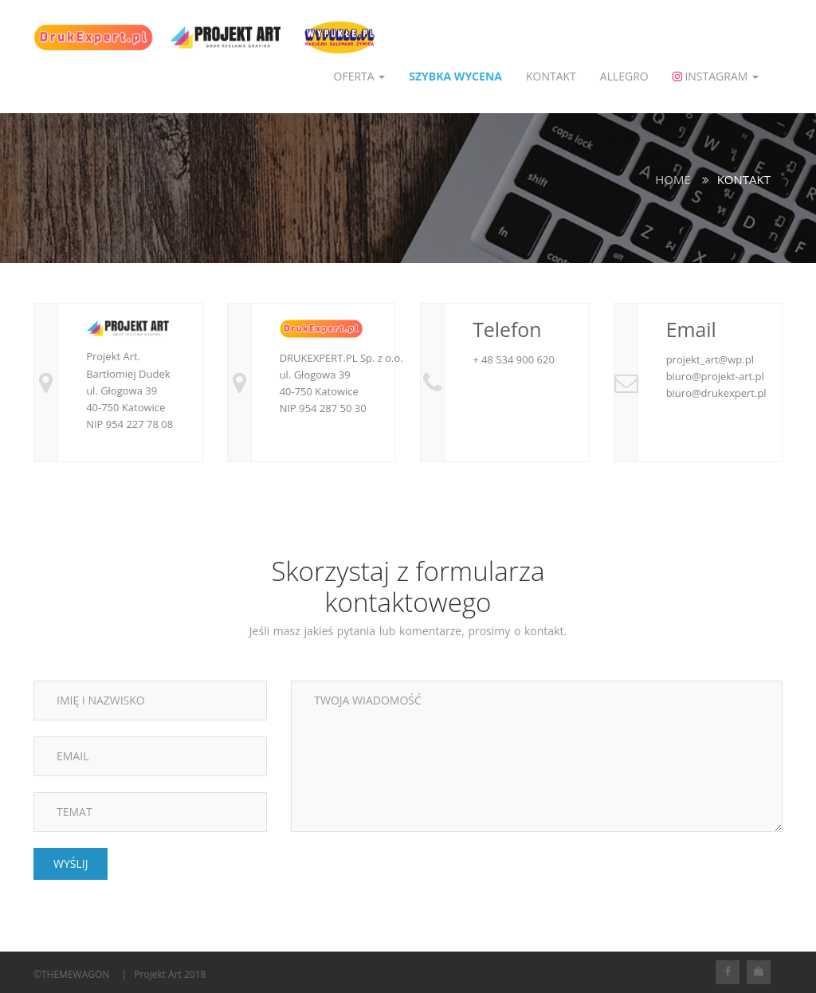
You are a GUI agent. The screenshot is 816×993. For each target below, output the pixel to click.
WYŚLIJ (70, 863)
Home (673, 179)
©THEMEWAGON (71, 974)
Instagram (716, 76)
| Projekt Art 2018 (163, 974)
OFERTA (360, 76)
